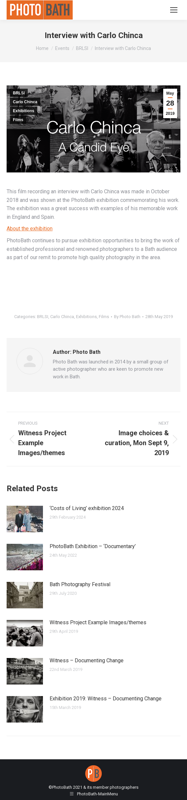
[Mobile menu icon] (173, 10)
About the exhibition (30, 228)
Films (18, 120)
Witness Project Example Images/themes (98, 622)
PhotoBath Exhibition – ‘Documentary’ (93, 546)
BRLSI (19, 93)
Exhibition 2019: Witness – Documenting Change (106, 698)
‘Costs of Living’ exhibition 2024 (87, 508)
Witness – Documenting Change (87, 660)
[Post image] (25, 519)
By (127, 316)
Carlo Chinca (25, 102)
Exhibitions (23, 111)
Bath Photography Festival (80, 584)
